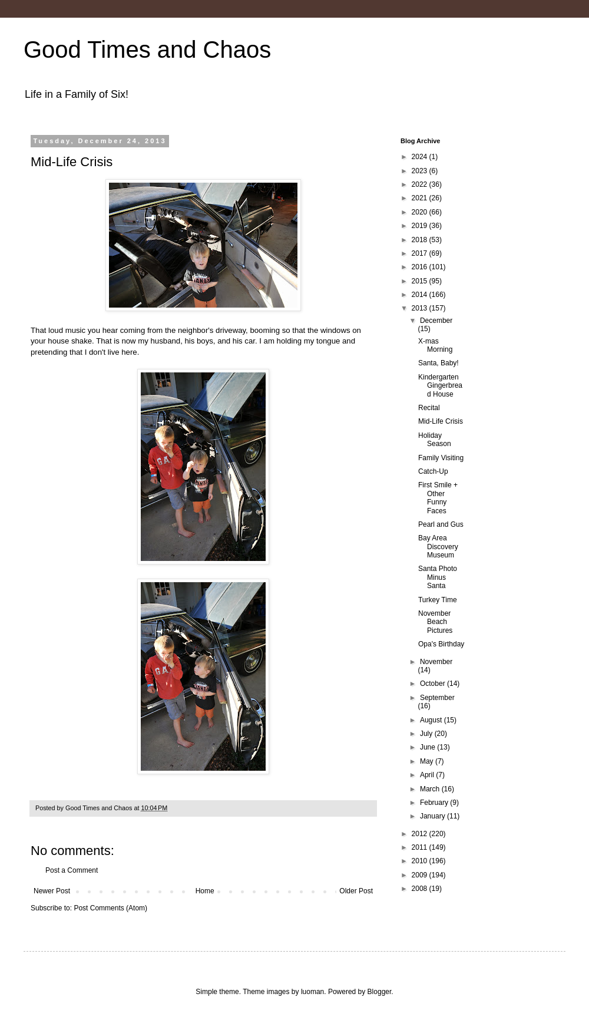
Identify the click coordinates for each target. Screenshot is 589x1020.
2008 (420, 888)
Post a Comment (71, 870)
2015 (420, 281)
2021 (420, 198)
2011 (420, 847)
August (432, 720)
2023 (420, 171)
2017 (420, 253)
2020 (420, 212)
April (428, 775)
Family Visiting (441, 458)
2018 (420, 240)
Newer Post (52, 891)
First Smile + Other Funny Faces (438, 497)
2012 (420, 834)
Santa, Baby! (438, 363)
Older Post (356, 891)
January (433, 816)
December (436, 320)
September (437, 698)
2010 (420, 861)
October (433, 683)
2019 (420, 226)
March (431, 789)
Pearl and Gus (441, 524)
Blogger (380, 992)
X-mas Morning (435, 345)
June (428, 747)
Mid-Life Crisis (440, 421)
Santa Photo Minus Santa (437, 577)
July (427, 733)
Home (205, 891)
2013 (420, 308)
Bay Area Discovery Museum (438, 546)
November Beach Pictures (435, 622)
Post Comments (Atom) (110, 908)
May (427, 761)
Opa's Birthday (441, 644)
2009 (420, 875)
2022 (420, 184)
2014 (420, 295)
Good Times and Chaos (147, 49)
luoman (312, 992)
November (436, 662)
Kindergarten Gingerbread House (440, 385)
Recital (429, 408)
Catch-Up (433, 471)
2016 (420, 267)
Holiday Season (434, 439)
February (435, 802)
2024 (420, 157)
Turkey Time (437, 600)
